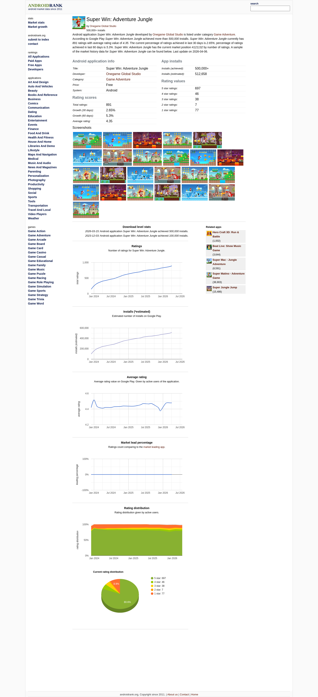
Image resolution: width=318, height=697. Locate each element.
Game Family (37, 265)
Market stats (36, 22)
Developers (35, 69)
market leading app (153, 447)
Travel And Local (39, 209)
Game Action (36, 231)
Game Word (36, 303)
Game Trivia (36, 299)
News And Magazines (42, 167)
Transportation (38, 205)
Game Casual (37, 256)
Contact (184, 694)
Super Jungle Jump (225, 287)
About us (172, 694)
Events (32, 124)
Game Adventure (224, 34)
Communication (38, 107)
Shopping (34, 188)
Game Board (36, 244)
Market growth (37, 26)
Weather (33, 218)
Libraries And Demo (41, 146)
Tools (31, 201)
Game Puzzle (36, 273)
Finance (33, 129)
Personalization (38, 175)
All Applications (38, 56)
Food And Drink (38, 133)
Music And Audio (39, 163)
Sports (32, 197)
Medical (33, 158)
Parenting (34, 171)
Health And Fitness (41, 137)
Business (34, 99)
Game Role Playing (41, 282)
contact (33, 43)
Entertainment (37, 120)
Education (35, 116)
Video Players (37, 214)
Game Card (35, 248)
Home (194, 694)
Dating (32, 112)
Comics (33, 103)
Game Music (36, 269)
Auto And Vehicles (40, 86)
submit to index (38, 39)
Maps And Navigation (42, 154)
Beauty (33, 90)
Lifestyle (34, 150)
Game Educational (40, 261)
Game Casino (37, 252)
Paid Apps (35, 60)
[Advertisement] (170, 6)
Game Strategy (38, 295)
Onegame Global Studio (103, 26)
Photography (36, 180)
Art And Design (38, 82)
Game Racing (37, 278)
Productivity (36, 184)
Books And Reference (42, 95)
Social (32, 192)
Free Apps (35, 65)
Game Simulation (39, 286)
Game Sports (37, 290)
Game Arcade (37, 239)
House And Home (40, 141)
